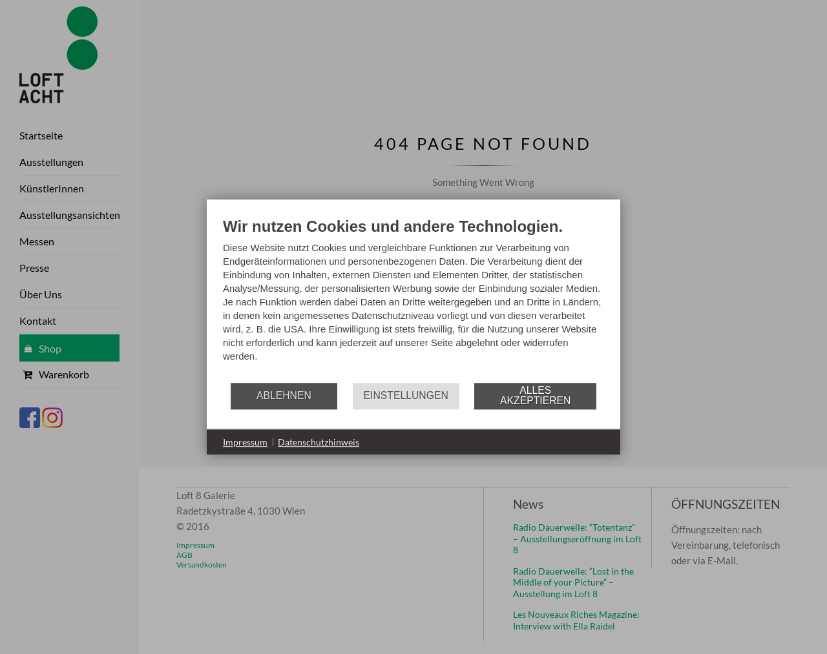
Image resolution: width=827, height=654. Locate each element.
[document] (413, 299)
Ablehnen (283, 395)
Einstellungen (406, 395)
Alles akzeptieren (535, 395)
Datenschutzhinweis (318, 441)
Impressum (245, 441)
